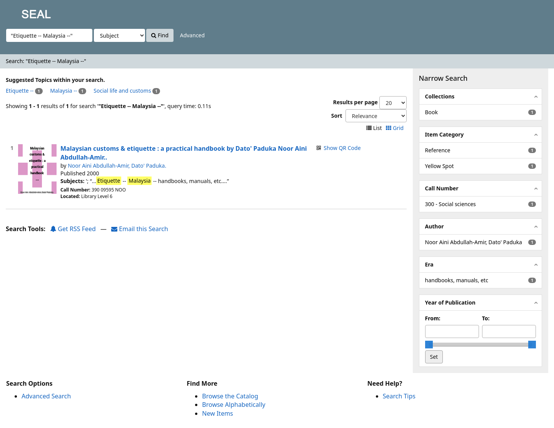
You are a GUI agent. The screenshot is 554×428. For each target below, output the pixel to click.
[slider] (429, 344)
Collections (440, 96)
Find (160, 35)
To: (486, 318)
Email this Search (139, 229)
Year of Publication (450, 302)
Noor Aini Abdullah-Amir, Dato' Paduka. (117, 165)
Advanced (192, 35)
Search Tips (399, 396)
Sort (336, 115)
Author (434, 226)
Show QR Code (342, 148)
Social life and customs (122, 90)
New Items (217, 413)
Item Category (444, 134)
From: (433, 318)
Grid (395, 128)
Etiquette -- (19, 90)
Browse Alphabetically (233, 404)
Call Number (442, 188)
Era (429, 264)
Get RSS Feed (73, 229)
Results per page (355, 102)
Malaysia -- (63, 90)
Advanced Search (46, 396)
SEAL (21, 12)
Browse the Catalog (230, 396)
